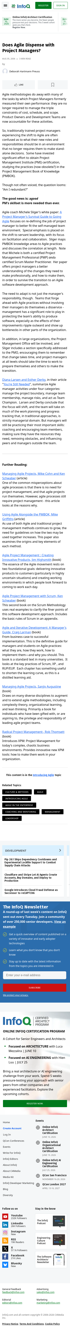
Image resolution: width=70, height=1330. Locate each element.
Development (15, 850)
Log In (7, 1134)
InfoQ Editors (10, 1159)
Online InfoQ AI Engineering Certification (51, 1163)
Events (6, 1146)
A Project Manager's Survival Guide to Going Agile (32, 216)
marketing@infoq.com (48, 1302)
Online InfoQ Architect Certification (50, 1130)
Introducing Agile (43, 775)
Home (6, 1122)
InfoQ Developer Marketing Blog (18, 1186)
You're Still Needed (17, 384)
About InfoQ (10, 1165)
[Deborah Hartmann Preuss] (5, 71)
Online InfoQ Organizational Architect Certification (51, 1147)
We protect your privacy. (15, 995)
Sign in (60, 5)
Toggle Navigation (5, 5)
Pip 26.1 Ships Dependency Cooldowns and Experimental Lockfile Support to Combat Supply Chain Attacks (30, 862)
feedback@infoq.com (13, 1292)
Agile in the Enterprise (19, 805)
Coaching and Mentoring (20, 811)
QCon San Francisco (54, 1175)
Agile (40, 791)
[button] (34, 988)
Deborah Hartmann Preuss (24, 71)
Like (21, 84)
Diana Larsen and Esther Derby (24, 380)
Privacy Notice (10, 1323)
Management (52, 811)
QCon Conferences (13, 1140)
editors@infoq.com (12, 1302)
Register (43, 5)
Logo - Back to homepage (21, 5)
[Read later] (53, 84)
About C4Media (12, 1171)
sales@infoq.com (46, 1292)
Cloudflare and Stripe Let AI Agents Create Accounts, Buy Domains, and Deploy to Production (30, 877)
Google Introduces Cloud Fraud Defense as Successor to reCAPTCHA (31, 891)
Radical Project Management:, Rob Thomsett (33, 732)
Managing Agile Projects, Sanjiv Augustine (31, 686)
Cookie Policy (52, 1323)
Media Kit (8, 1177)
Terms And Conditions (31, 1323)
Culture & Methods (17, 791)
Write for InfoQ (12, 1153)
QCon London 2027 (54, 1184)
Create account (12, 1128)
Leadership (11, 818)
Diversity (8, 1195)
